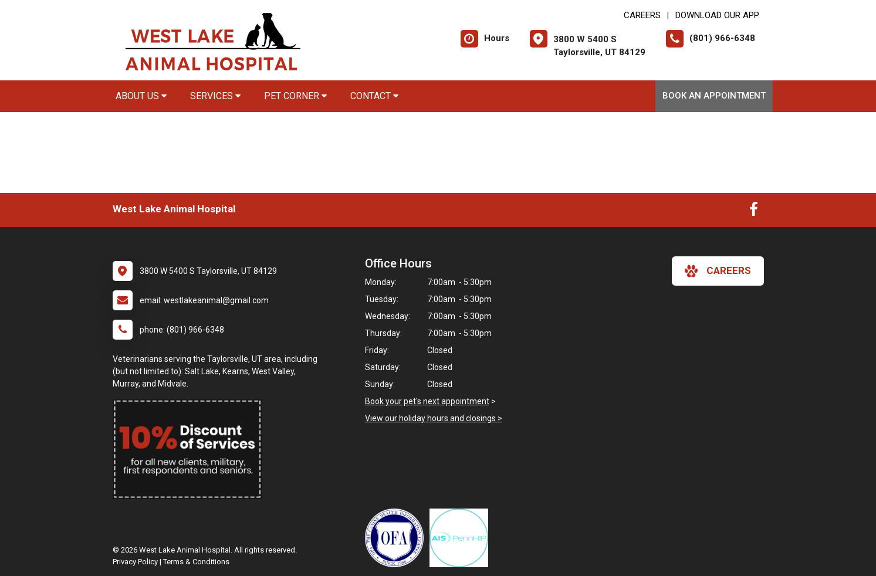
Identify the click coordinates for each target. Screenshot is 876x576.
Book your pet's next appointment (427, 401)
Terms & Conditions (196, 561)
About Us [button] (141, 95)
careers (718, 271)
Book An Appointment (714, 95)
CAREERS (642, 15)
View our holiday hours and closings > (433, 418)
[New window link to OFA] (397, 538)
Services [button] (215, 95)
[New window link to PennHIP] (461, 538)
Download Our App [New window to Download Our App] (717, 15)
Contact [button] (374, 95)
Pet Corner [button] (295, 95)
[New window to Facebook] (753, 211)
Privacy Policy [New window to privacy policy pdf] (135, 561)
